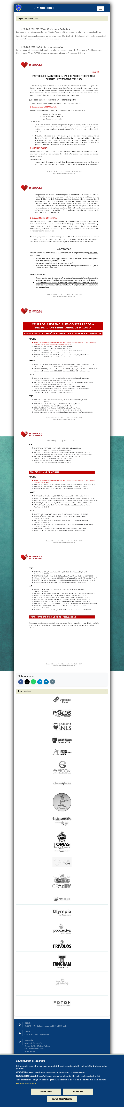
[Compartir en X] (27, 681)
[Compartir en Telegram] (39, 681)
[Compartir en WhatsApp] (33, 681)
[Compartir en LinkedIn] (46, 681)
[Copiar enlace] (52, 681)
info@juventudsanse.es (33, 1060)
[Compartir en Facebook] (20, 681)
